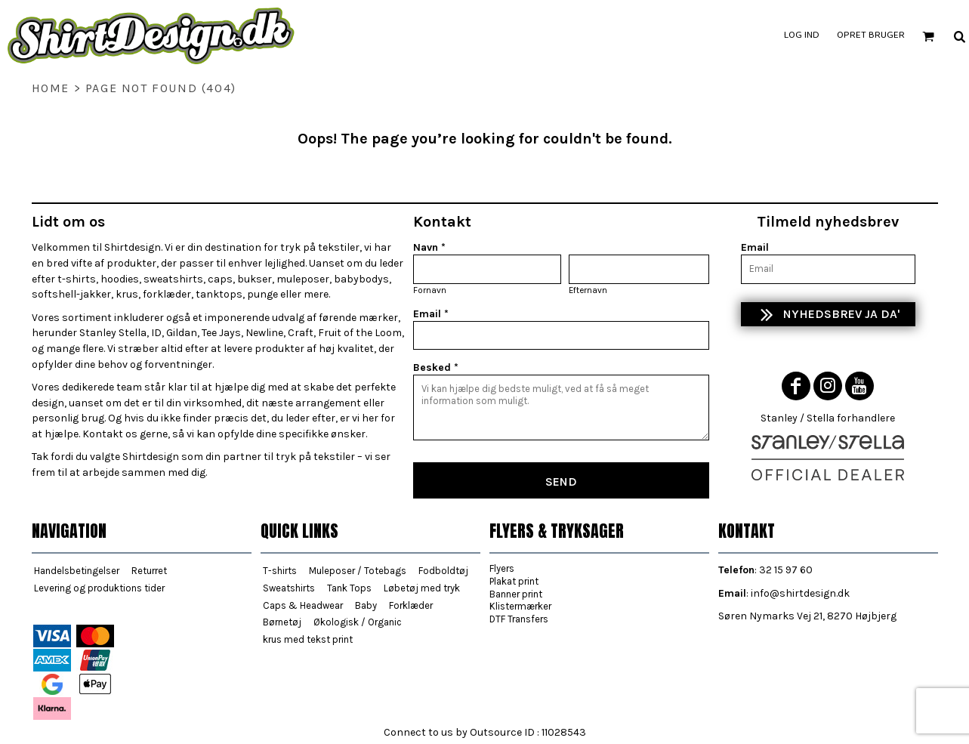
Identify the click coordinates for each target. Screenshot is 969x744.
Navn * (429, 247)
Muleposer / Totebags (357, 570)
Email (755, 247)
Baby (366, 605)
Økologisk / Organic (357, 622)
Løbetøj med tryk (422, 588)
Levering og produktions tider (99, 588)
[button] (928, 36)
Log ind (801, 35)
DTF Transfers (518, 619)
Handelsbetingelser (76, 570)
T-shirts (280, 570)
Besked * (435, 367)
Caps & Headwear (303, 605)
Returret (149, 570)
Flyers (501, 568)
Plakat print (514, 581)
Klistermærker (520, 606)
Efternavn (588, 290)
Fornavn (429, 290)
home (50, 88)
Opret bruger (871, 35)
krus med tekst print (308, 639)
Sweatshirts (289, 588)
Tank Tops (349, 588)
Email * (431, 313)
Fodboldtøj (443, 570)
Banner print (515, 594)
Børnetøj (282, 622)
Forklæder (411, 605)
